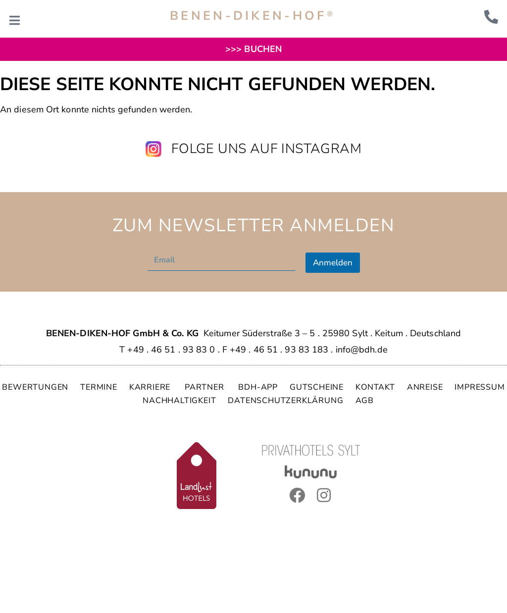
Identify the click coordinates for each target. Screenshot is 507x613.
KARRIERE (151, 387)
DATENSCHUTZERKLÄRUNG (285, 400)
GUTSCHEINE (317, 387)
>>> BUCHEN (253, 49)
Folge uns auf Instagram (266, 149)
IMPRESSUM (480, 387)
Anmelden (333, 262)
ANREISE (425, 387)
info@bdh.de (362, 350)
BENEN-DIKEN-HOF (252, 15)
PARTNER (205, 387)
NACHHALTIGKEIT (179, 400)
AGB (364, 400)
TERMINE (98, 387)
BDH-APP (258, 387)
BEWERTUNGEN (35, 387)
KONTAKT (375, 387)
